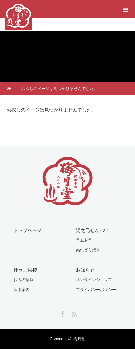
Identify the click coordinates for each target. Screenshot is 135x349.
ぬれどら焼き (88, 250)
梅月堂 (79, 339)
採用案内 (21, 289)
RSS (73, 313)
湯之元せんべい (92, 230)
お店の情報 (23, 279)
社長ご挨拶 (25, 270)
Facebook (62, 313)
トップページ (27, 230)
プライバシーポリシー (96, 289)
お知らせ (85, 270)
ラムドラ (84, 240)
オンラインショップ (94, 279)
